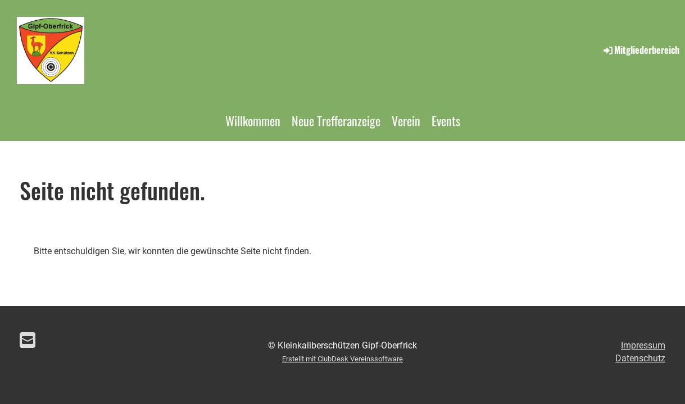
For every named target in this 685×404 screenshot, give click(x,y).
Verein (406, 121)
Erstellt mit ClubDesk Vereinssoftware (342, 359)
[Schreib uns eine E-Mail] (27, 340)
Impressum (643, 345)
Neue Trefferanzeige (336, 121)
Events (446, 121)
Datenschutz (640, 358)
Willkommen (252, 121)
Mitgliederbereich (640, 50)
